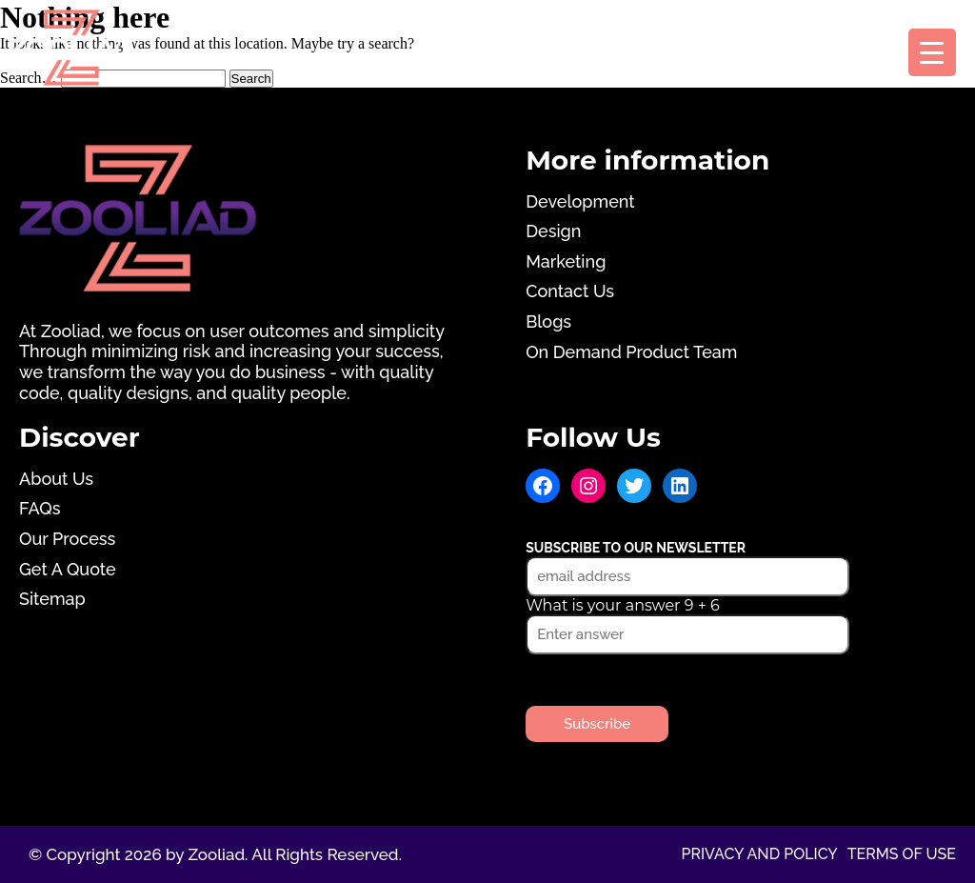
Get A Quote (67, 569)
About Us (56, 479)
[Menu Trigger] (932, 52)
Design (553, 231)
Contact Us (570, 291)
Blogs (548, 321)
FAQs (39, 508)
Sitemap (52, 599)
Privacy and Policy (759, 854)
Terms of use (901, 854)
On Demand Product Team (631, 352)
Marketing (566, 261)
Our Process (67, 539)
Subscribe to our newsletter (636, 547)
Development (580, 201)
